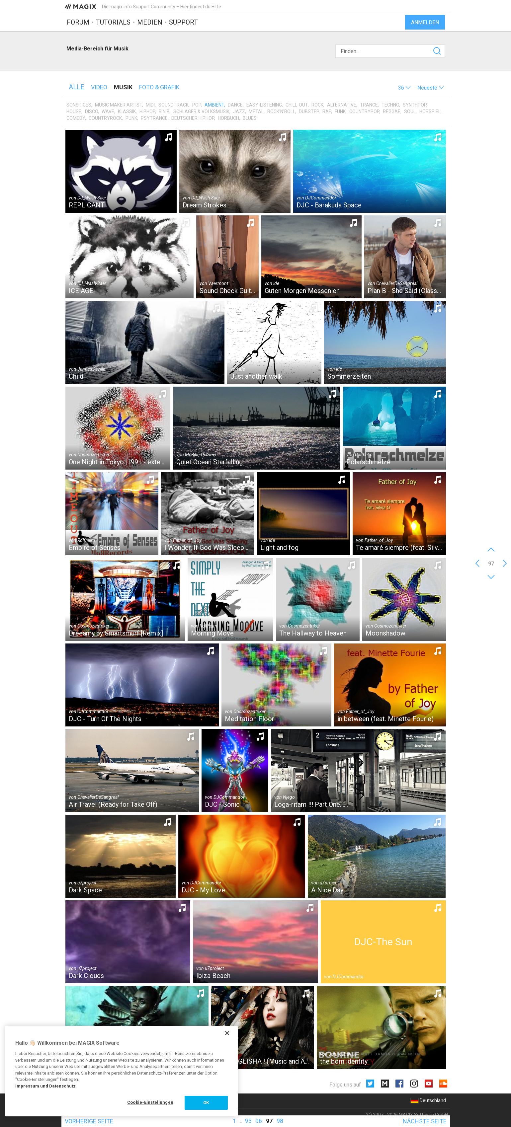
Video (99, 87)
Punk (131, 118)
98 (280, 1120)
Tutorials (113, 22)
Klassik (127, 111)
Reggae (391, 111)
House (73, 111)
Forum (78, 22)
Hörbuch (228, 118)
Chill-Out (297, 105)
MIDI (150, 105)
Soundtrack (173, 105)
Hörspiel (430, 111)
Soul (410, 111)
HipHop (147, 111)
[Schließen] (227, 1033)
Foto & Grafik (159, 87)
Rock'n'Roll (281, 111)
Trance (369, 105)
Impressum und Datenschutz (45, 1086)
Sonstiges (78, 105)
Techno (390, 105)
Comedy (75, 118)
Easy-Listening (264, 105)
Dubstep (309, 111)
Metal (256, 111)
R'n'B (164, 111)
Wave (108, 111)
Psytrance (154, 118)
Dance (235, 105)
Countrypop (364, 111)
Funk (340, 111)
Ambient (214, 105)
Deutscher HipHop (192, 118)
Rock (317, 105)
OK (206, 1102)
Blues (250, 118)
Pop (196, 105)
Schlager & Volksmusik (201, 111)
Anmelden (425, 22)
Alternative (341, 105)
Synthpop (414, 105)
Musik (123, 87)
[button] (404, 88)
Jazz (239, 111)
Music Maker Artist (118, 105)
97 (269, 1120)
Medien (149, 22)
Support (183, 22)
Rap (326, 111)
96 (258, 1120)
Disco (91, 111)
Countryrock (105, 118)
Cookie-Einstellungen (150, 1102)
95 (248, 1120)
